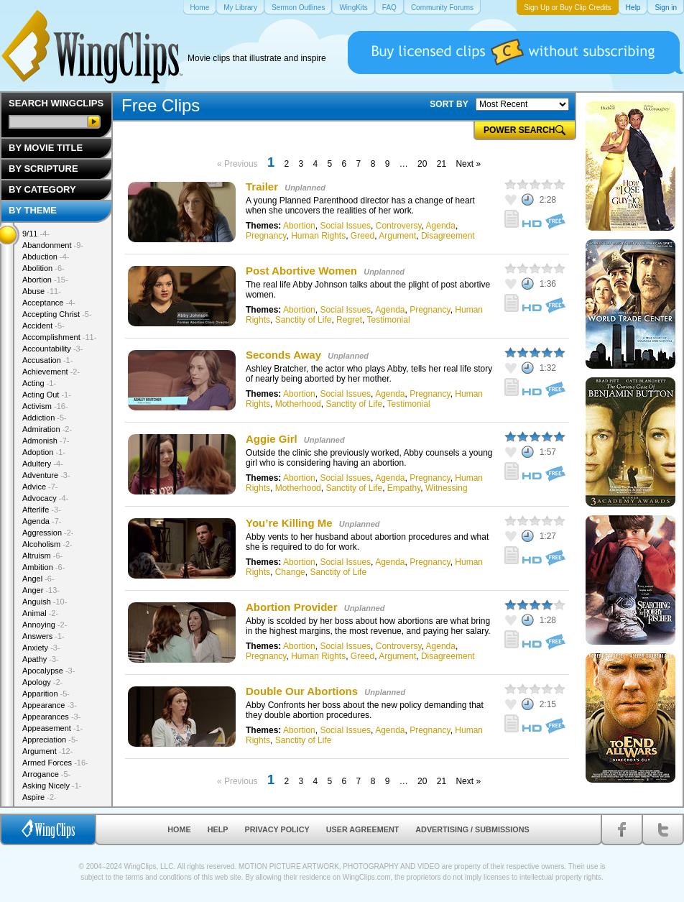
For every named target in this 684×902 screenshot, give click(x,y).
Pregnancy (266, 236)
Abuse (41, 291)
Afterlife (41, 509)
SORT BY (449, 104)
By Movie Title (46, 147)
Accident (43, 325)
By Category (42, 189)
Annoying (44, 624)
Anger (41, 590)
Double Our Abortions (302, 691)
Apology (42, 682)
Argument (397, 236)
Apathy (40, 659)
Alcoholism (47, 544)
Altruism (42, 555)
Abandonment (52, 245)
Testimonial (388, 320)
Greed (362, 236)
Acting (39, 383)
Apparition (46, 693)
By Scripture (43, 168)
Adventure (46, 475)
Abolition (43, 268)
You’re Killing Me (289, 523)
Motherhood (298, 404)
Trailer (262, 186)
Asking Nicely (52, 785)
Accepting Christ (57, 314)
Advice (40, 486)
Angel (38, 578)
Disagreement (448, 236)
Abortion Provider (292, 607)
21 (441, 164)
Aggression (48, 532)
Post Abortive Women (301, 270)
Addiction (44, 417)
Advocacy (45, 498)
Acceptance (48, 302)
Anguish (44, 601)
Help (218, 829)
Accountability (52, 348)
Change (290, 572)
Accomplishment (59, 337)
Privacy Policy (277, 829)
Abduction (45, 256)
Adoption (43, 452)
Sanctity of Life (303, 320)
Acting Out (46, 394)
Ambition (43, 567)
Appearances (51, 716)
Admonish (45, 440)
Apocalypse (48, 670)
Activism (45, 406)
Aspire (39, 797)
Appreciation (50, 739)
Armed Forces (55, 762)
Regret (349, 320)
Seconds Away (283, 355)
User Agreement (362, 829)
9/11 (36, 233)
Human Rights (318, 236)
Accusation (47, 360)
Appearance (49, 705)
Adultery (42, 463)
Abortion (299, 226)
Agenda (441, 226)
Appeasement (52, 728)
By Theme (33, 210)
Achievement (51, 371)
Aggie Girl (273, 439)
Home (178, 829)
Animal (40, 613)
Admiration (47, 429)
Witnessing (446, 488)
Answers (43, 636)
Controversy (399, 226)
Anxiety (41, 647)
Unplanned (305, 187)
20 (422, 164)
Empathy (403, 488)
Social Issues (345, 226)
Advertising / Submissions (472, 829)
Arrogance (46, 774)
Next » (468, 164)
